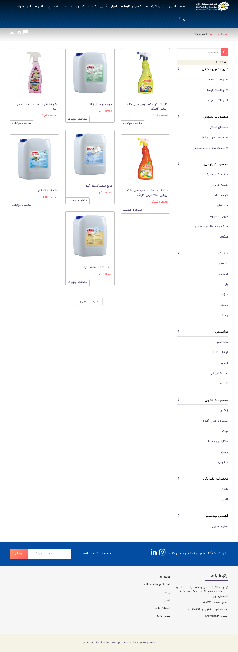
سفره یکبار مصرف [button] (216, 174)
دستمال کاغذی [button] (218, 127)
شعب (92, 6)
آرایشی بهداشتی (216, 516)
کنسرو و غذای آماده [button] (215, 421)
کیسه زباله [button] (221, 195)
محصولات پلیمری (216, 164)
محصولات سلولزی (215, 117)
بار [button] (226, 284)
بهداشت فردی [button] (217, 100)
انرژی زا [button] (223, 363)
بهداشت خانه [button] (218, 79)
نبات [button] (225, 431)
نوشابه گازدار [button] (220, 352)
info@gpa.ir (212, 616)
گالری (103, 6)
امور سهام (24, 6)
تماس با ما (77, 6)
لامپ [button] (224, 499)
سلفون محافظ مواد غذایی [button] (211, 226)
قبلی (83, 301)
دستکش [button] (222, 205)
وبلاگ (181, 19)
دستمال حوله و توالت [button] (213, 137)
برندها (166, 592)
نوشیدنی (221, 332)
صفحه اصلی (177, 6)
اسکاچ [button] (224, 236)
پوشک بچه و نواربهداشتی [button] (210, 148)
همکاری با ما (162, 608)
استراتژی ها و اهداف (157, 584)
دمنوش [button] (223, 462)
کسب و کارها (131, 6)
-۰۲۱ (204, 603)
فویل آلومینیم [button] (219, 216)
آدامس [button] (223, 263)
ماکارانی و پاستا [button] (218, 441)
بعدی (96, 301)
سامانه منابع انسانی (50, 6)
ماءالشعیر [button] (221, 342)
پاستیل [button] (223, 315)
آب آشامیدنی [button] (219, 373)
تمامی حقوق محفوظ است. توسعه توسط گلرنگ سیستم (118, 643)
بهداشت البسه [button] (217, 90)
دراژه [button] (225, 294)
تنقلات (223, 253)
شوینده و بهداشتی (215, 69)
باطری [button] (224, 489)
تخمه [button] (224, 305)
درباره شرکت (155, 6)
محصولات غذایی (216, 400)
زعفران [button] (224, 410)
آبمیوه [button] (224, 383)
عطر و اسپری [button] (220, 526)
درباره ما (165, 577)
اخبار (114, 6)
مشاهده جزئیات (22, 124)
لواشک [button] (223, 274)
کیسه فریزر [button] (220, 185)
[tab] (203, 79)
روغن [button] (224, 452)
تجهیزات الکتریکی (215, 478)
